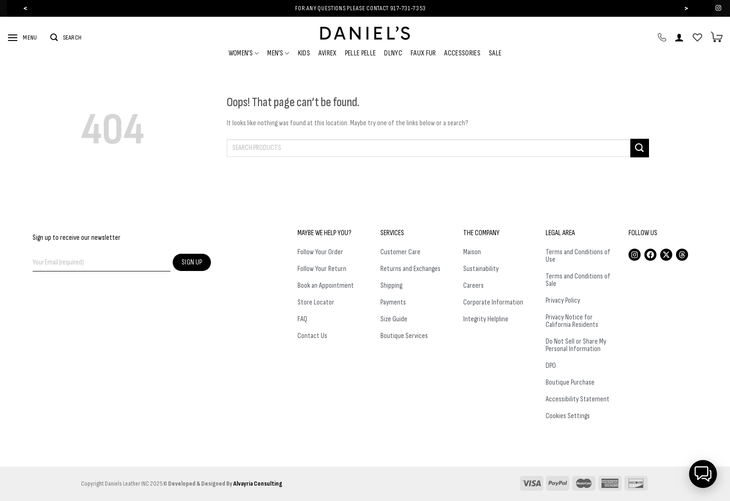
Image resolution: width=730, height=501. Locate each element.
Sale (495, 53)
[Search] (65, 37)
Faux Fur (423, 53)
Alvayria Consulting (257, 483)
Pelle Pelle (360, 53)
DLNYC (393, 53)
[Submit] (639, 148)
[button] (703, 474)
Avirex (327, 53)
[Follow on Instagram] (718, 8)
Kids (304, 53)
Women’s (244, 53)
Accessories (462, 53)
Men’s (278, 53)
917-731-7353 (408, 8)
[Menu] (22, 37)
